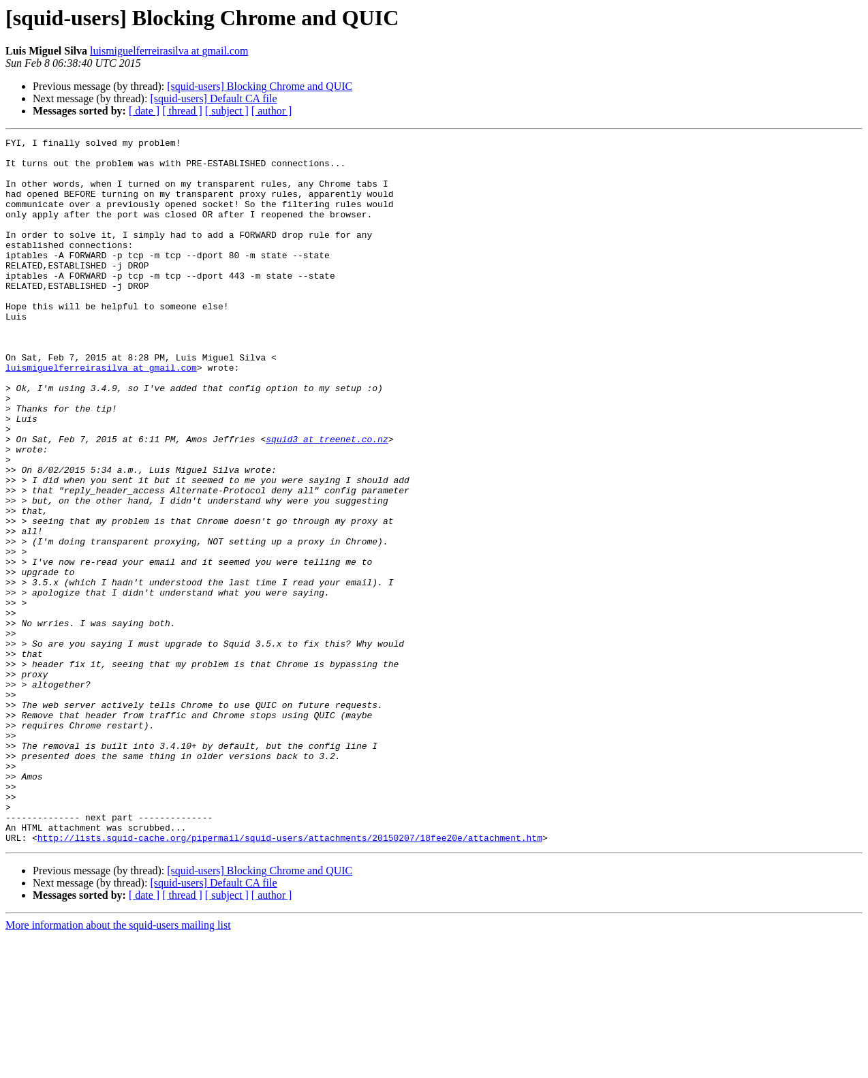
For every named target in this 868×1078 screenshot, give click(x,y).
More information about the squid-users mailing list (118, 1066)
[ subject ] (227, 111)
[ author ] (271, 111)
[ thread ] (182, 111)
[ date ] (144, 111)
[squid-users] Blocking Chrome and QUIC (259, 86)
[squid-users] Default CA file (213, 98)
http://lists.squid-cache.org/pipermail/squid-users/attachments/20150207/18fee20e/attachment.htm (289, 978)
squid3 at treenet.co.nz (327, 500)
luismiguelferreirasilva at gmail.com (169, 51)
